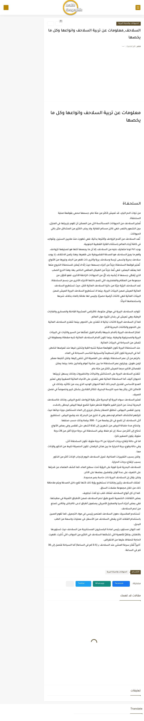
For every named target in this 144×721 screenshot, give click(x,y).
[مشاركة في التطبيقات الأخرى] (70, 584)
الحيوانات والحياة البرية (128, 24)
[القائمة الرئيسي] (138, 7)
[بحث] (6, 7)
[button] (121, 584)
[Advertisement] (94, 74)
